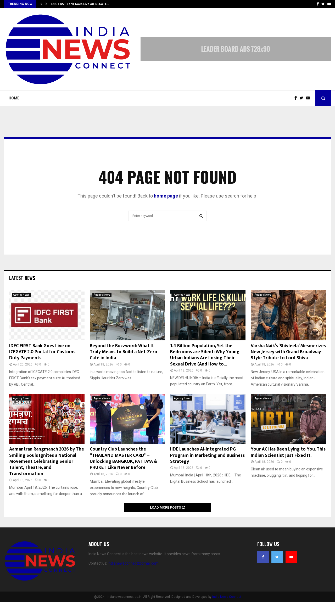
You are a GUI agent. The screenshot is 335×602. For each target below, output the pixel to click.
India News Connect (226, 597)
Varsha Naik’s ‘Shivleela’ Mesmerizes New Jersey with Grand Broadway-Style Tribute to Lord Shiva (288, 352)
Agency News (21, 294)
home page (166, 196)
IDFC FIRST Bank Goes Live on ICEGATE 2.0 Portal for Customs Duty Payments (42, 352)
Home (14, 98)
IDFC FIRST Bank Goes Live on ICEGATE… (80, 4)
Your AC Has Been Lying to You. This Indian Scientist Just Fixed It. (288, 452)
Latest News (22, 277)
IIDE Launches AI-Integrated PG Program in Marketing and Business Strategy (207, 455)
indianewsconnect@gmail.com (133, 563)
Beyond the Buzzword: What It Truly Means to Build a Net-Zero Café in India (123, 352)
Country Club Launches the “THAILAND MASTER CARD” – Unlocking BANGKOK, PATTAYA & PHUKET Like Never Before (123, 458)
